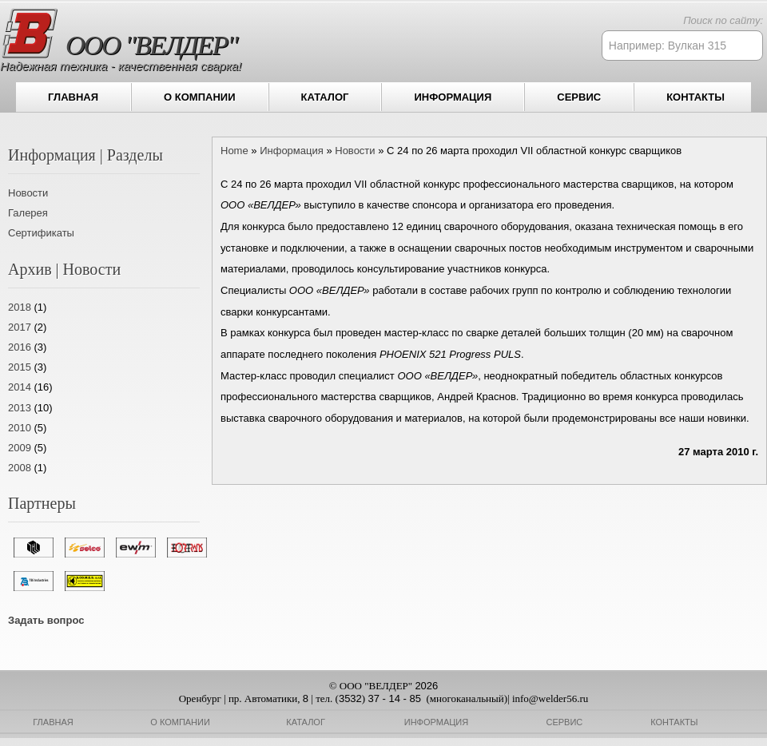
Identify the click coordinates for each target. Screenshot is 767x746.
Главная (73, 97)
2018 (19, 307)
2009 (19, 448)
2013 (19, 408)
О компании (199, 97)
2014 (19, 387)
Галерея (28, 213)
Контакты (695, 97)
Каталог (325, 97)
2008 (19, 468)
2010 (19, 428)
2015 (19, 367)
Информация (452, 97)
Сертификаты (41, 233)
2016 (19, 347)
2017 (19, 327)
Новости (28, 193)
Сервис (579, 97)
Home (234, 151)
